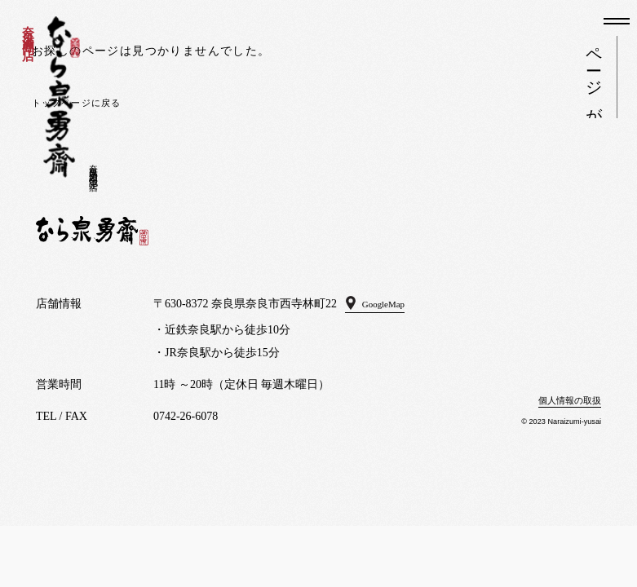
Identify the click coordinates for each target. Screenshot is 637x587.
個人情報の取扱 (561, 400)
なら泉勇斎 (61, 97)
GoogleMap (391, 304)
